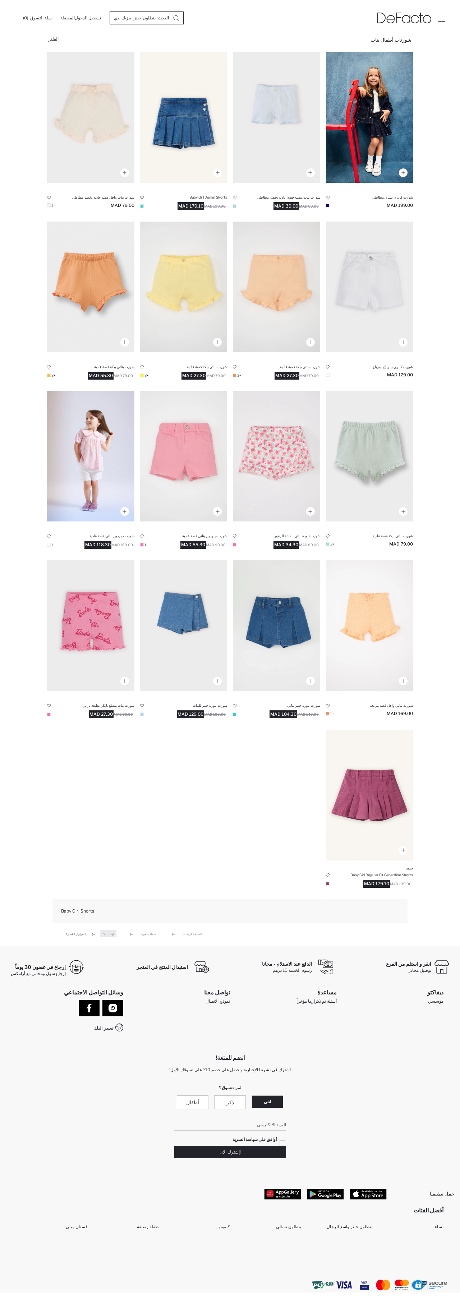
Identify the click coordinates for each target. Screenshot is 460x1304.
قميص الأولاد (218, 1264)
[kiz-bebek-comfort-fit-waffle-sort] (90, 117)
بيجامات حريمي (358, 1241)
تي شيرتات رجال (73, 1264)
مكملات (81, 1241)
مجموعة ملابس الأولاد (211, 1252)
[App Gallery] (282, 1195)
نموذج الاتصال (218, 1003)
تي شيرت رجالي (286, 1275)
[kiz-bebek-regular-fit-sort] (276, 456)
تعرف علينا (433, 1012)
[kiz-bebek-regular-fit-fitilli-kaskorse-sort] (276, 117)
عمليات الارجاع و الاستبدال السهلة (306, 1012)
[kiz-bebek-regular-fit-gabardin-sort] (183, 456)
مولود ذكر (363, 1252)
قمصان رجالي (217, 1275)
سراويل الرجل (288, 1264)
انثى (267, 1103)
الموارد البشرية (430, 1021)
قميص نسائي (289, 1241)
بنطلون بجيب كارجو (141, 1275)
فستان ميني (77, 1229)
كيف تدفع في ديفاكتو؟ (317, 1040)
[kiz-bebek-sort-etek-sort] (276, 625)
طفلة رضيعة (148, 1229)
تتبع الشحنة (324, 1022)
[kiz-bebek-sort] (369, 117)
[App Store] (368, 1195)
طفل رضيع (149, 1241)
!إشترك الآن (230, 1153)
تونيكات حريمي (358, 1275)
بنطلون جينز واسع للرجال (349, 1229)
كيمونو (224, 1229)
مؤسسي (435, 1003)
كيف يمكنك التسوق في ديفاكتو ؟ (305, 1031)
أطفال (192, 1104)
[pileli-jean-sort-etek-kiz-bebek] (183, 117)
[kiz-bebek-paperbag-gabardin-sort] (369, 287)
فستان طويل (76, 1252)
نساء (439, 1229)
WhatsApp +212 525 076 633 (200, 1021)
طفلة (367, 1264)
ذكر (230, 1104)
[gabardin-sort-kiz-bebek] (369, 795)
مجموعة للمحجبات (142, 1264)
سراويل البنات (217, 1241)
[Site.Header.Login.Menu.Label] (441, 18)
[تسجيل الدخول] (88, 18)
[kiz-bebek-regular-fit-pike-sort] (276, 287)
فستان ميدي (148, 1252)
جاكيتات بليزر (289, 1252)
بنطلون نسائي (288, 1229)
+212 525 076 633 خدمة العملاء (199, 1031)
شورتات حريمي (429, 1275)
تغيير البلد (104, 1028)
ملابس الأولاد (432, 1264)
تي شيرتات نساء (73, 1275)
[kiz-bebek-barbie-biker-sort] (90, 625)
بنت (440, 1252)
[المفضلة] (67, 18)
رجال (438, 1241)
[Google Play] (325, 1195)
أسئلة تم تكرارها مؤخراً (316, 1003)
